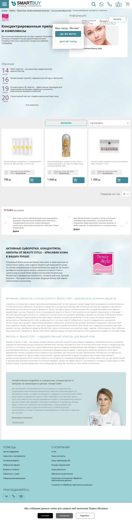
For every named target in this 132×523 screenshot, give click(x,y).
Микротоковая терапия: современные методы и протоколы (36, 78)
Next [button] (127, 223)
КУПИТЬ (35, 180)
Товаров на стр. (110, 194)
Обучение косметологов (62, 474)
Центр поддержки (11, 451)
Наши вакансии (58, 469)
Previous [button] (5, 223)
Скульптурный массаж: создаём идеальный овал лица (34, 96)
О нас (53, 451)
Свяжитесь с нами (11, 474)
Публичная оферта (11, 465)
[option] (35, 223)
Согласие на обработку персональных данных (71, 485)
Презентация (18, 422)
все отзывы (19, 210)
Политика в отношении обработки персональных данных (66, 479)
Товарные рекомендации (14, 478)
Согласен (45, 516)
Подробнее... (85, 516)
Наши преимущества (60, 460)
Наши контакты (58, 456)
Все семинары (32, 105)
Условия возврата (11, 460)
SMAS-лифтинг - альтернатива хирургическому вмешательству (31, 70)
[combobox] (109, 123)
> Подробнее (6, 43)
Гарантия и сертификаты (14, 456)
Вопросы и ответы (11, 469)
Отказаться (64, 516)
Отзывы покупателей (60, 465)
